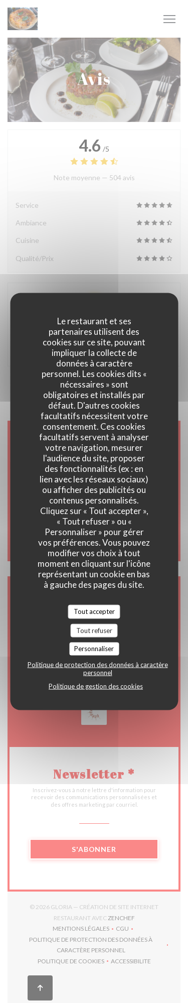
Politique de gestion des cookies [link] (96, 686)
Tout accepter (94, 611)
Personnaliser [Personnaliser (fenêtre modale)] (94, 649)
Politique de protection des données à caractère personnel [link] (98, 668)
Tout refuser (94, 630)
